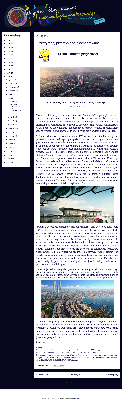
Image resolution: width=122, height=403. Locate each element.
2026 (9, 40)
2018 (9, 69)
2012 (9, 163)
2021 (9, 58)
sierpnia (12, 94)
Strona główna (77, 375)
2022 (9, 55)
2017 (9, 73)
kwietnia (12, 136)
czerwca (12, 129)
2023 (9, 51)
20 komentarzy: (43, 365)
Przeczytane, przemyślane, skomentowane (68, 43)
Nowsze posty (42, 375)
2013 (9, 159)
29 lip (13, 101)
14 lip (13, 121)
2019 (9, 66)
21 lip (13, 117)
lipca (10, 98)
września (12, 91)
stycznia (12, 147)
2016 (9, 77)
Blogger (77, 398)
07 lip (13, 124)
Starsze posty (112, 375)
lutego (11, 143)
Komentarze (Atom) (81, 383)
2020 (9, 62)
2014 (9, 155)
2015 (9, 152)
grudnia (12, 80)
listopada (12, 84)
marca (11, 140)
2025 (9, 44)
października (13, 87)
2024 (9, 48)
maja (11, 133)
